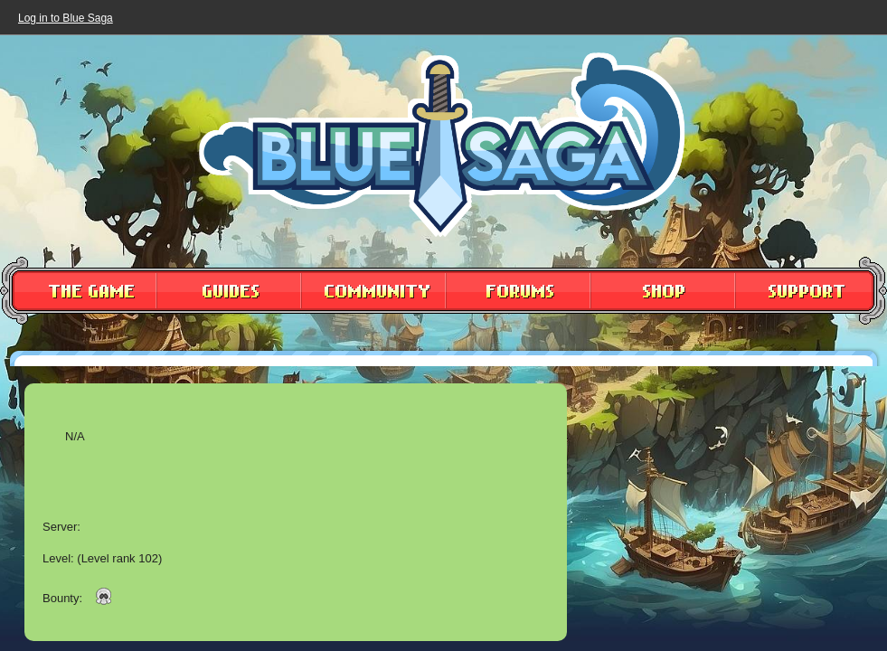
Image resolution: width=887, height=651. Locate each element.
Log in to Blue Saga (65, 18)
